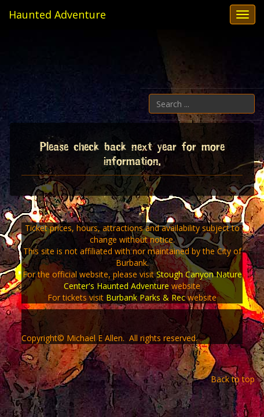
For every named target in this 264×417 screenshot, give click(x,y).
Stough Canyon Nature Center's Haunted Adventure (153, 280)
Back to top (233, 379)
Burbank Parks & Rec (145, 297)
